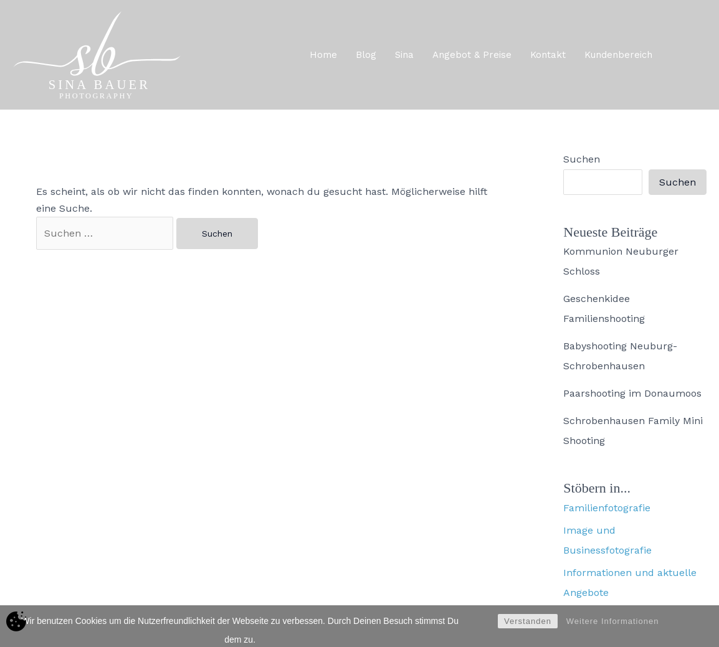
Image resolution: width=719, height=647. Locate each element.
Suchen (581, 159)
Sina (404, 54)
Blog (366, 54)
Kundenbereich (618, 54)
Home (323, 54)
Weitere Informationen (612, 630)
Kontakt (548, 54)
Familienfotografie (606, 508)
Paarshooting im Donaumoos (632, 393)
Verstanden (527, 630)
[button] (690, 55)
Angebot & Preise (472, 54)
